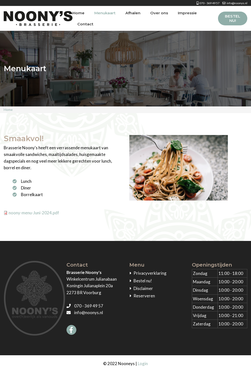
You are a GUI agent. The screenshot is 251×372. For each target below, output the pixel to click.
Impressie (187, 13)
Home (78, 13)
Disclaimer (143, 288)
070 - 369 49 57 (206, 3)
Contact (85, 24)
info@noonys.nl (233, 3)
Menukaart (105, 13)
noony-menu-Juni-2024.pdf (34, 212)
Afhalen (132, 13)
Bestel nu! (232, 18)
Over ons (159, 13)
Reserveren (144, 295)
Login (143, 363)
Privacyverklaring (150, 273)
